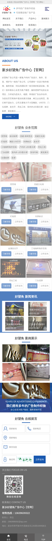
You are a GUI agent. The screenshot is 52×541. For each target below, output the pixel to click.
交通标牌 (5, 159)
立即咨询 (18, 191)
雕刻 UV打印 (15, 142)
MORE (10, 116)
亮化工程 (42, 148)
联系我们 (32, 25)
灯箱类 (4, 142)
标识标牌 (13, 137)
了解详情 (6, 191)
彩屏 (14, 159)
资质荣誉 (19, 25)
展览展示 (44, 153)
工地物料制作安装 (9, 148)
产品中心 (32, 18)
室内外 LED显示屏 (20, 153)
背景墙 (4, 137)
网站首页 (6, 18)
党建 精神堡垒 (26, 137)
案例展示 (45, 18)
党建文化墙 (40, 137)
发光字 (37, 142)
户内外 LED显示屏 (27, 148)
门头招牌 (5, 153)
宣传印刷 (34, 153)
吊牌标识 (27, 142)
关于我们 (19, 18)
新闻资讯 (6, 25)
